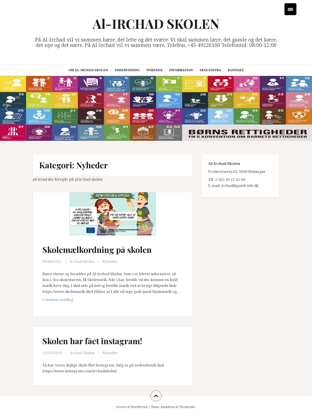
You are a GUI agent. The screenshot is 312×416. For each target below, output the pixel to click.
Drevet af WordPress (131, 407)
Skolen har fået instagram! (92, 340)
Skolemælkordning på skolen (97, 249)
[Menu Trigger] (290, 9)
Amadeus (168, 407)
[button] (6, 108)
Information (181, 70)
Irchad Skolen (82, 261)
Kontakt (236, 70)
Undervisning (127, 70)
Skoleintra (210, 70)
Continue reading (74, 300)
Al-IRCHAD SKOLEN (156, 23)
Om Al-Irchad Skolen (88, 70)
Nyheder (154, 70)
